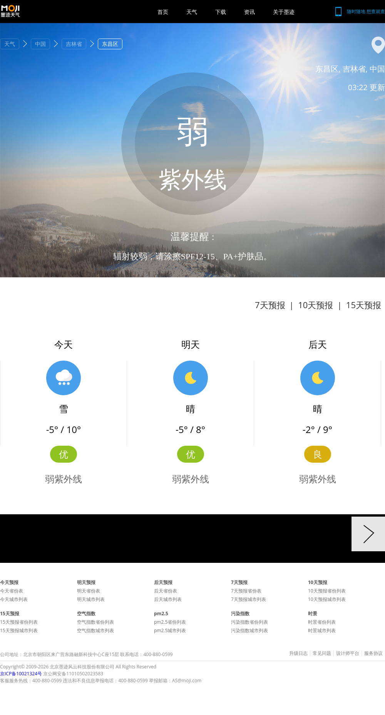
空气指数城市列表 (95, 630)
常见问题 (322, 653)
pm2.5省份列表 (170, 622)
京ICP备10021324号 (21, 673)
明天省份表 (88, 590)
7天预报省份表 (246, 590)
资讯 (249, 11)
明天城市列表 (91, 599)
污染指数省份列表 (249, 622)
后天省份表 (165, 590)
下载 (220, 11)
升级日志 (298, 653)
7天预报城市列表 (248, 599)
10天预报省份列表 (327, 590)
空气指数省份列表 (95, 622)
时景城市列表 (322, 630)
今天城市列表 (14, 599)
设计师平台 (347, 653)
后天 (317, 344)
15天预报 (363, 305)
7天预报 (270, 305)
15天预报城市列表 (19, 630)
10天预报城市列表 (327, 599)
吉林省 (74, 43)
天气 (191, 11)
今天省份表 (11, 590)
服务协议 (373, 653)
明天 (190, 344)
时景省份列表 (322, 622)
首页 (162, 11)
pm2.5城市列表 (170, 630)
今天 (63, 344)
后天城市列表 (168, 599)
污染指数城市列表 (249, 630)
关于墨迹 (284, 11)
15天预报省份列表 (19, 622)
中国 (40, 43)
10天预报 (315, 305)
